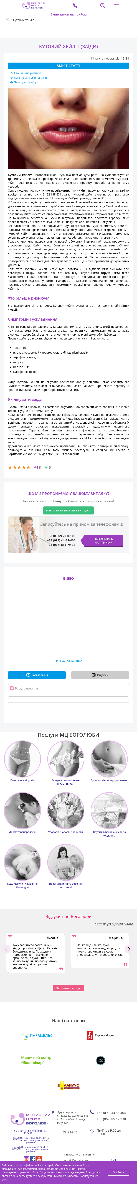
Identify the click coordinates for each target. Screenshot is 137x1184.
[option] (35, 953)
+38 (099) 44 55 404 (111, 1113)
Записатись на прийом (68, 14)
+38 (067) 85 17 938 (111, 1119)
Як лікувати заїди (26, 82)
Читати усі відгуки (114, 923)
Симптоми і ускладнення (31, 78)
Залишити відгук (68, 988)
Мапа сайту (70, 1131)
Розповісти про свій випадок (68, 510)
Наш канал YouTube (68, 661)
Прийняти (118, 1172)
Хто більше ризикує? (28, 73)
